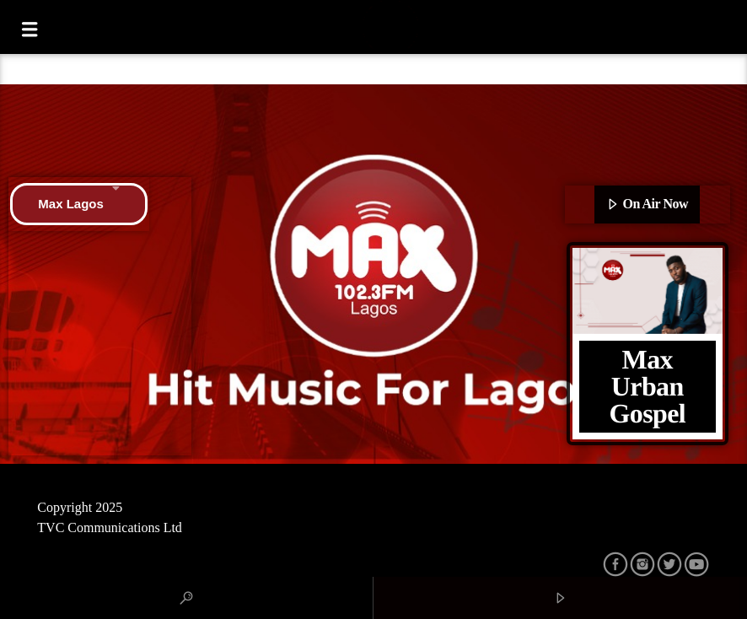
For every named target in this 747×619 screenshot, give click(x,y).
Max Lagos (79, 204)
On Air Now (647, 204)
